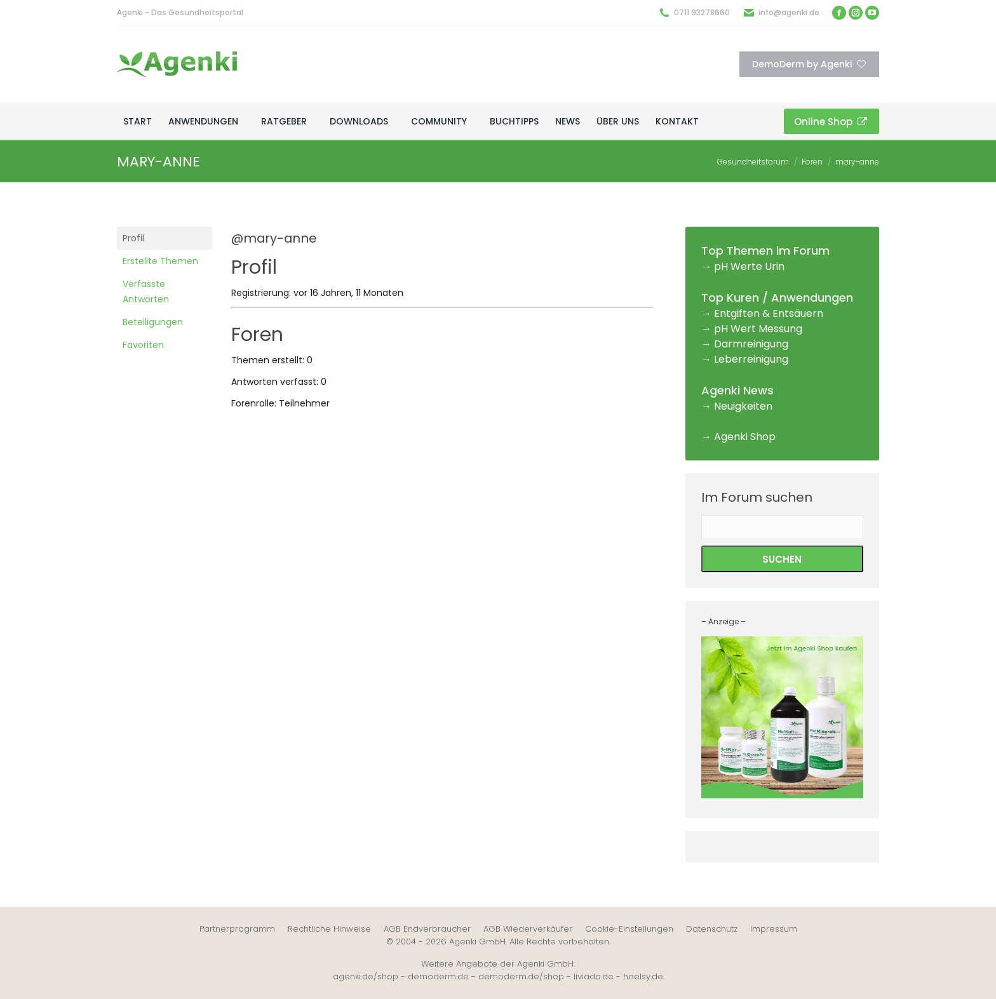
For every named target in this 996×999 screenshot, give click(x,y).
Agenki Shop (745, 436)
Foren (812, 161)
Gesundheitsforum (753, 161)
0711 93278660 (702, 12)
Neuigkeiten (743, 406)
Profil (133, 238)
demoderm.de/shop (521, 976)
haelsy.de (643, 976)
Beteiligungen (153, 322)
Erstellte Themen (160, 261)
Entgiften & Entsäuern (768, 313)
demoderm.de (438, 976)
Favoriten (143, 345)
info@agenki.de (788, 12)
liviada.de (594, 976)
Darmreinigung (751, 344)
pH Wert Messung (758, 328)
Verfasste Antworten (146, 291)
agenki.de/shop (365, 976)
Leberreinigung (751, 359)
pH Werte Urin (749, 266)
